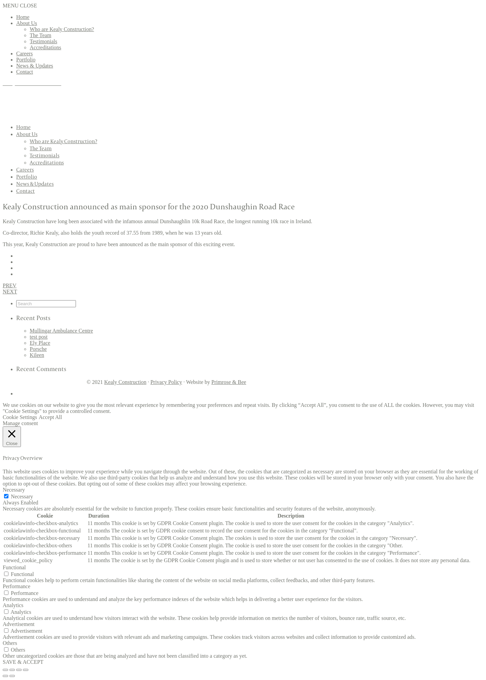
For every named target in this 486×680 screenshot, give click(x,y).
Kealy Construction (125, 382)
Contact (24, 72)
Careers (24, 53)
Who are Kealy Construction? (62, 29)
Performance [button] (16, 586)
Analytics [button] (13, 605)
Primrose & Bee (228, 382)
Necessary (22, 496)
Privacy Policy (166, 382)
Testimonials (43, 41)
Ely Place (40, 343)
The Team (40, 35)
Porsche (38, 349)
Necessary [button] (14, 490)
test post (39, 337)
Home (22, 17)
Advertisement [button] (18, 624)
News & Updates (34, 66)
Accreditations (45, 47)
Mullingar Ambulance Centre (61, 331)
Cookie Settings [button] (20, 417)
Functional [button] (14, 567)
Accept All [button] (50, 417)
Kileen (37, 355)
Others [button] (10, 643)
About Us (26, 23)
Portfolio (25, 59)
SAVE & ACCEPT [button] (23, 662)
